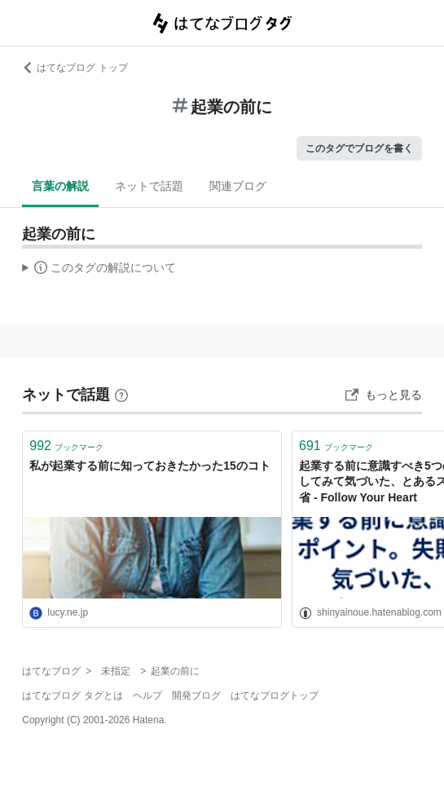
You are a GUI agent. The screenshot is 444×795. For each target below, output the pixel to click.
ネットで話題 (149, 185)
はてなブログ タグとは (72, 695)
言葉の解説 (60, 185)
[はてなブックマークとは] (121, 394)
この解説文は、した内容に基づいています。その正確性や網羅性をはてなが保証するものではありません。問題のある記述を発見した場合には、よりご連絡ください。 (99, 269)
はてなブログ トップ (74, 67)
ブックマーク (66, 446)
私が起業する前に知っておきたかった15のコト (149, 465)
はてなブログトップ (275, 695)
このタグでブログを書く (359, 148)
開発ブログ (196, 695)
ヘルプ (147, 695)
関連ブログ (237, 185)
